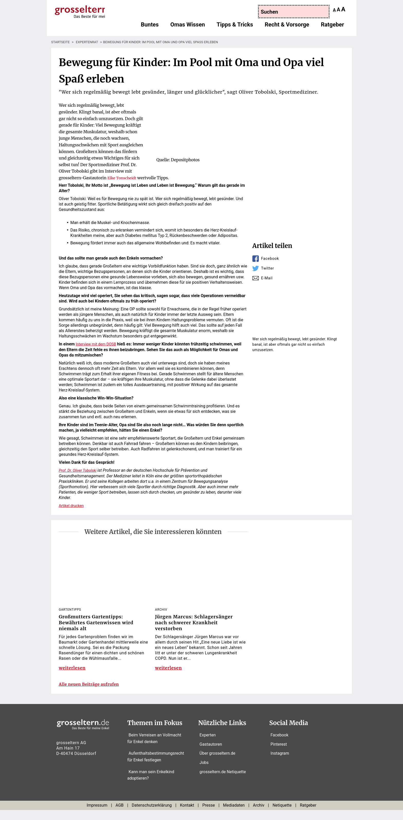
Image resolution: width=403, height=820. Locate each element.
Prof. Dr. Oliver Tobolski (79, 470)
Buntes (150, 27)
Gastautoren (210, 754)
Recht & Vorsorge (287, 27)
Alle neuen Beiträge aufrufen (94, 694)
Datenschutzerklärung (152, 815)
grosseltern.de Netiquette (222, 781)
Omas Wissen (187, 27)
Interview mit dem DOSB (98, 344)
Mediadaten (234, 815)
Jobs (203, 772)
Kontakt (187, 815)
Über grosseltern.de (217, 763)
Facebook (271, 258)
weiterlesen (73, 672)
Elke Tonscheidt (123, 177)
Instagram (280, 763)
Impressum (97, 815)
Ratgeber (332, 27)
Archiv (258, 815)
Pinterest (279, 754)
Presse (208, 815)
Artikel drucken (72, 505)
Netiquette (281, 815)
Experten (207, 745)
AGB (120, 815)
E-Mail (267, 277)
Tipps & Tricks (235, 27)
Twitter (268, 268)
